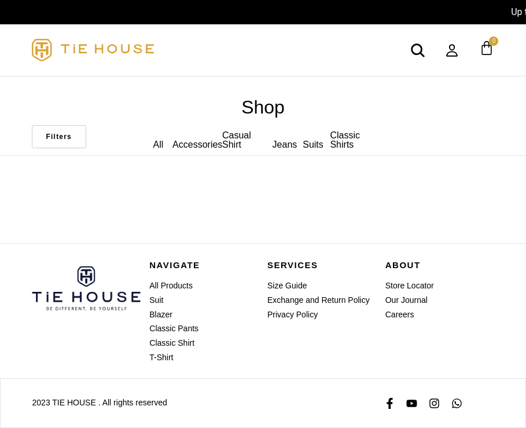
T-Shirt (161, 357)
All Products (171, 285)
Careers (399, 314)
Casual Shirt (236, 139)
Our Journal (406, 300)
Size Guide (287, 285)
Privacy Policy (292, 314)
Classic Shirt (171, 342)
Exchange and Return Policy (318, 300)
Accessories (197, 144)
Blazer (160, 314)
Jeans (285, 144)
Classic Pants (173, 328)
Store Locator (409, 285)
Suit (156, 300)
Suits (313, 144)
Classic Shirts (345, 139)
